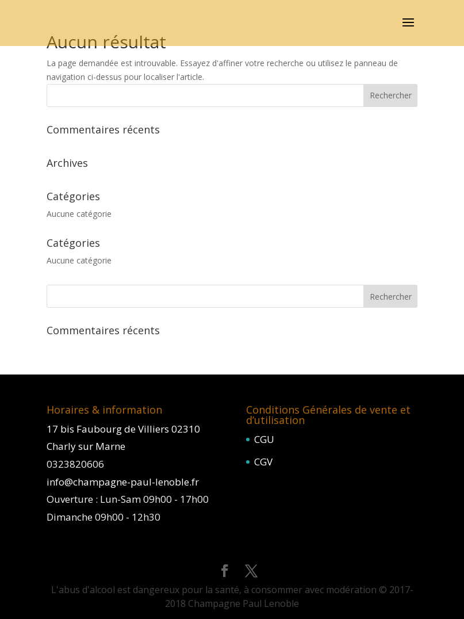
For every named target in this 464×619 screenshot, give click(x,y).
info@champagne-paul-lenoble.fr (123, 481)
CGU (264, 439)
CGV (263, 461)
